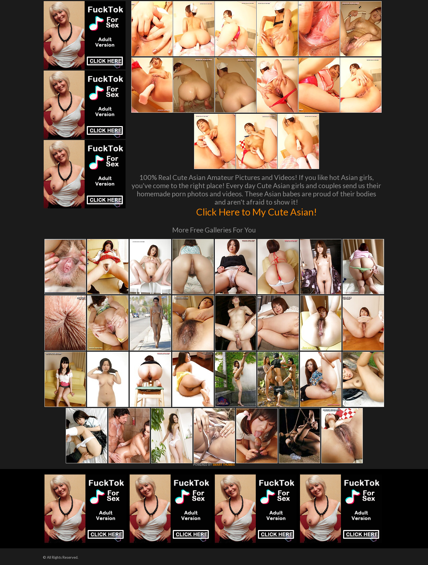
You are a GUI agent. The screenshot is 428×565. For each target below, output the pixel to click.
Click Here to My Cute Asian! (256, 211)
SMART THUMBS (224, 464)
